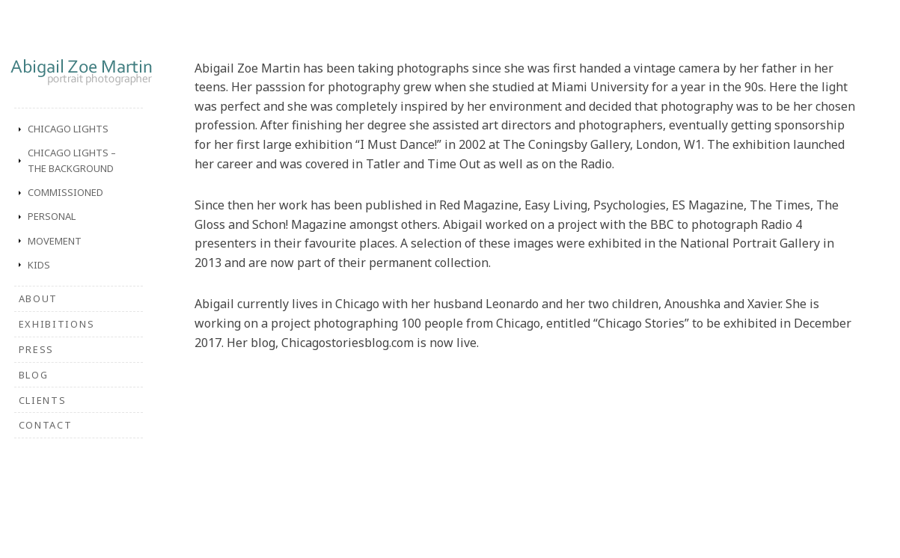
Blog (34, 374)
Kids (39, 265)
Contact (46, 425)
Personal (52, 216)
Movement (55, 241)
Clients (43, 400)
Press (36, 349)
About (38, 298)
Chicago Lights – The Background (72, 160)
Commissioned (65, 192)
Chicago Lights (68, 128)
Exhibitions (56, 324)
